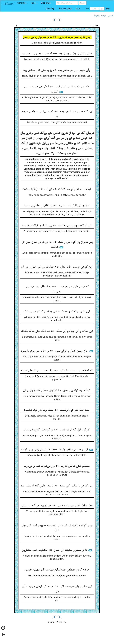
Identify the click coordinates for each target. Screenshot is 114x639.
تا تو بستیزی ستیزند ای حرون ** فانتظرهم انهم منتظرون (55, 550)
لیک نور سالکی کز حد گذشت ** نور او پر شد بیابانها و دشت (57, 189)
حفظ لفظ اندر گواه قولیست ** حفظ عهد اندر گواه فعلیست (57, 410)
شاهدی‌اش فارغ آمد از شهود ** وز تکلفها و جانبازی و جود (57, 206)
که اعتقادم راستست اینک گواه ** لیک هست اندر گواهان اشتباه (57, 371)
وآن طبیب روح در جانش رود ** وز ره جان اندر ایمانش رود (57, 70)
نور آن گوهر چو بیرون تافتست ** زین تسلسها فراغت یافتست (57, 225)
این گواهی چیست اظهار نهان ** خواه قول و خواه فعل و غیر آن (57, 267)
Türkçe (103, 16)
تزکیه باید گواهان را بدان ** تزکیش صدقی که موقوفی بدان (57, 390)
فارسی (110, 15)
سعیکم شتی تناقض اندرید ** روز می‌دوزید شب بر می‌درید (57, 466)
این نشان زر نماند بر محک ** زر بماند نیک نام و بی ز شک (57, 311)
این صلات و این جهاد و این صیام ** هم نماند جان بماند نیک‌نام (57, 331)
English (96, 16)
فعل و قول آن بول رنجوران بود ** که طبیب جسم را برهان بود (57, 53)
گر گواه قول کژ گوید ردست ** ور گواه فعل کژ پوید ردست (57, 430)
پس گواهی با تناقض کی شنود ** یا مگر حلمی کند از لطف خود (57, 486)
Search (82, 3)
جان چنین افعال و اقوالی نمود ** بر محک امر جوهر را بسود (55, 351)
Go (102, 8)
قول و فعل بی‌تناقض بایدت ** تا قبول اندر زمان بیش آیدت (55, 449)
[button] (22, 3)
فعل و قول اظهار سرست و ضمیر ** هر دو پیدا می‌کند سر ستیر (57, 505)
